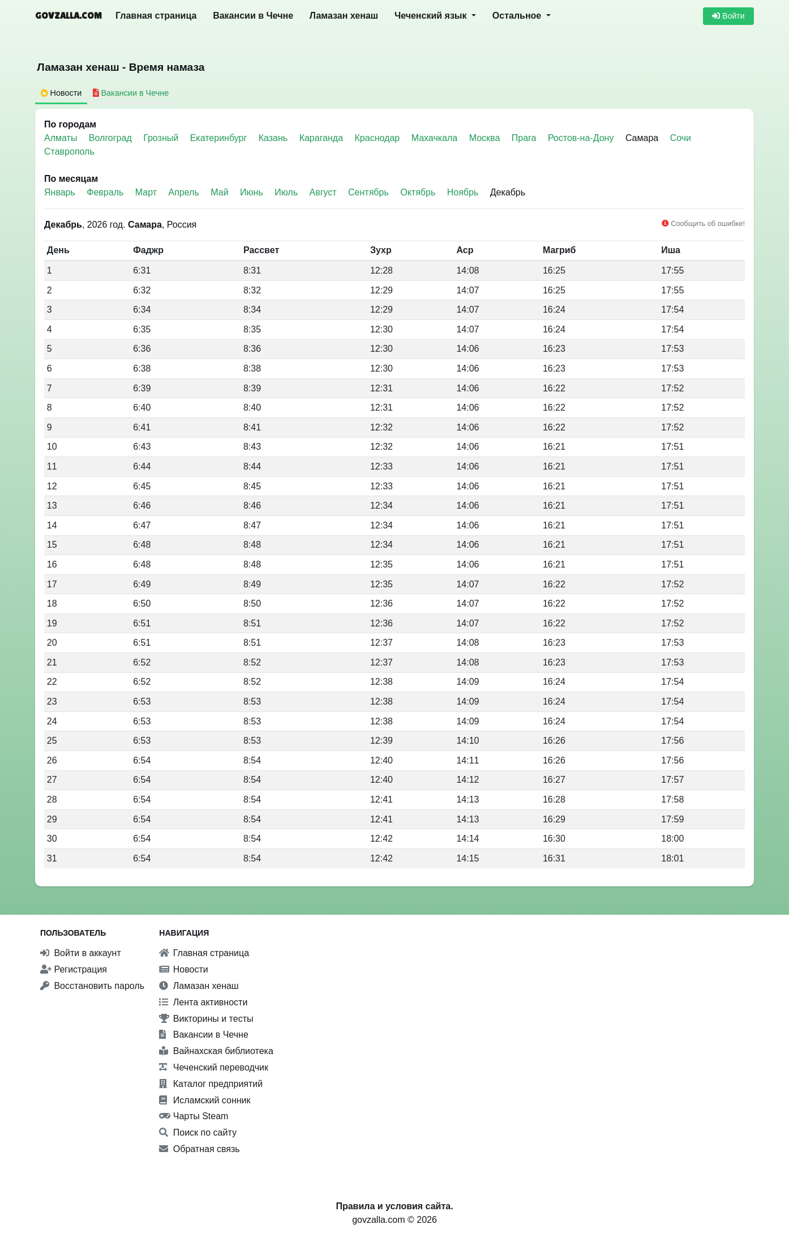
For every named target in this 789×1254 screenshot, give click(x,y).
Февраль (105, 192)
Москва (486, 138)
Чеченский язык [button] (431, 15)
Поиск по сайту (198, 1132)
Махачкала (435, 138)
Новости (183, 969)
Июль (286, 192)
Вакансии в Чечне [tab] (131, 92)
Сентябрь (368, 192)
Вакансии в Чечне (253, 15)
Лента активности (203, 1002)
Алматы (62, 138)
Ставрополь (69, 151)
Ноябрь (463, 192)
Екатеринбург (220, 138)
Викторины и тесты (206, 1018)
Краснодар (378, 138)
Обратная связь (199, 1149)
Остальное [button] (518, 15)
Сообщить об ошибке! (703, 223)
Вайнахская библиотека (216, 1051)
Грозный (162, 138)
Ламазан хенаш (344, 15)
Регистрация (73, 969)
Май (219, 192)
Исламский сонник (204, 1100)
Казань (274, 138)
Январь (59, 192)
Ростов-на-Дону (582, 138)
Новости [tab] (61, 92)
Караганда (322, 138)
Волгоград (111, 138)
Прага (525, 138)
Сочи (680, 138)
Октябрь (417, 192)
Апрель (184, 192)
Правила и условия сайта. (394, 1206)
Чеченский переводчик (213, 1067)
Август (322, 192)
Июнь (251, 192)
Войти (728, 15)
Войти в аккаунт (80, 953)
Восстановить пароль (92, 986)
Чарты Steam (193, 1116)
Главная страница (155, 15)
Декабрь (507, 192)
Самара (641, 138)
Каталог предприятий (211, 1084)
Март (146, 192)
